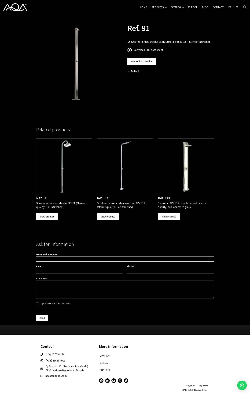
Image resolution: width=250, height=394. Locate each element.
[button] (242, 385)
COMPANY (105, 356)
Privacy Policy (189, 386)
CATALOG (176, 7)
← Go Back (133, 71)
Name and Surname (47, 254)
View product (47, 216)
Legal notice (203, 386)
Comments (42, 278)
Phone (131, 266)
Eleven (206, 390)
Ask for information (142, 61)
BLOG (205, 7)
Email (40, 266)
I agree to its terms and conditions (53, 303)
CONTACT (218, 7)
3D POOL (192, 7)
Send (42, 318)
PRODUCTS (157, 7)
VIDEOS (104, 363)
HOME (143, 7)
